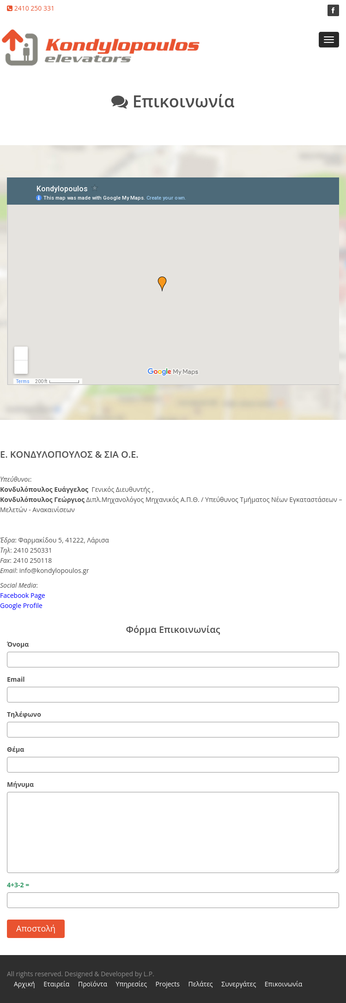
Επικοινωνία (283, 983)
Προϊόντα (92, 983)
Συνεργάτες (238, 983)
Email (16, 679)
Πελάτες (200, 983)
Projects (168, 983)
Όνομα (18, 644)
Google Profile (21, 605)
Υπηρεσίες (131, 983)
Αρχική (24, 983)
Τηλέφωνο (24, 714)
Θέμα (15, 749)
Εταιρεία (56, 983)
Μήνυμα (20, 784)
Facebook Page (22, 595)
